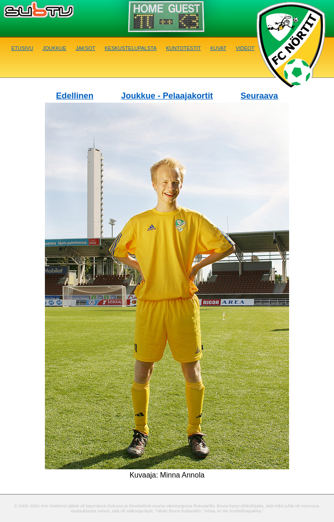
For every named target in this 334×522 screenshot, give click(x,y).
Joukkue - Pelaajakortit (167, 95)
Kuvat (218, 47)
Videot (244, 47)
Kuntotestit (183, 47)
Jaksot (85, 47)
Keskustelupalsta (130, 47)
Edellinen (74, 95)
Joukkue (54, 47)
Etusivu (22, 47)
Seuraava (259, 95)
